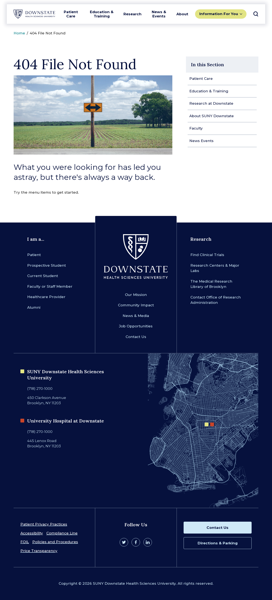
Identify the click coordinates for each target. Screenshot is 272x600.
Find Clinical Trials (207, 255)
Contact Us (136, 337)
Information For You (218, 14)
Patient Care (71, 14)
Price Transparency (38, 551)
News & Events (159, 14)
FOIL (24, 542)
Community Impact (136, 305)
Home (19, 33)
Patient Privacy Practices (43, 524)
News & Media (136, 316)
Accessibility (31, 533)
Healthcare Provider (46, 297)
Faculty (196, 128)
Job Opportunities (136, 326)
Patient (34, 255)
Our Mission (136, 295)
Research (132, 14)
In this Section (207, 65)
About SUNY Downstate (211, 116)
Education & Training (101, 14)
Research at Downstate (211, 103)
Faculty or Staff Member (49, 286)
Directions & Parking (218, 543)
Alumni (33, 307)
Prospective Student (46, 265)
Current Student (42, 276)
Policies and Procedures (55, 542)
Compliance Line (62, 533)
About (182, 14)
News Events (201, 141)
